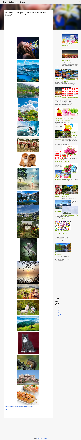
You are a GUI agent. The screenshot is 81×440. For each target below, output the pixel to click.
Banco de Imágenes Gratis (14, 2)
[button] (6, 17)
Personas (30, 406)
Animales (7, 406)
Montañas (21, 406)
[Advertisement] (28, 28)
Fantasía (16, 406)
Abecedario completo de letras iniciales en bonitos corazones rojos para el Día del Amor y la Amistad (63, 161)
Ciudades (12, 406)
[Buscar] (26, 2)
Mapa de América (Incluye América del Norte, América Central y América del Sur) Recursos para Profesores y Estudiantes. (70, 134)
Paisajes (25, 406)
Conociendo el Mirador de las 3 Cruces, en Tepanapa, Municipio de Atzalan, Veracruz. (70, 217)
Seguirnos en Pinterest (59, 311)
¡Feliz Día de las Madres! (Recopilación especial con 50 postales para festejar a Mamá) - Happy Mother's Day (69, 174)
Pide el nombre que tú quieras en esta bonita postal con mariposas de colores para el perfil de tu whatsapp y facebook (62, 232)
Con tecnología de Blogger (40, 438)
